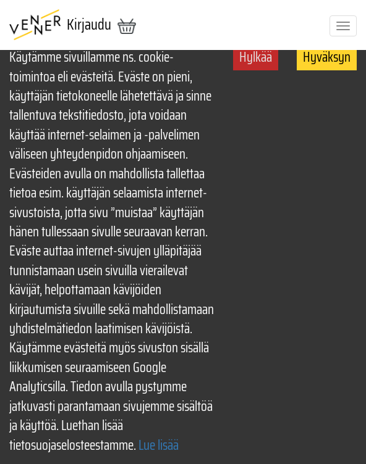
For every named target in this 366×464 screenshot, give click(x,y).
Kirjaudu (89, 25)
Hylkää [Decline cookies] (255, 57)
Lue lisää (158, 445)
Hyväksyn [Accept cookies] (327, 57)
